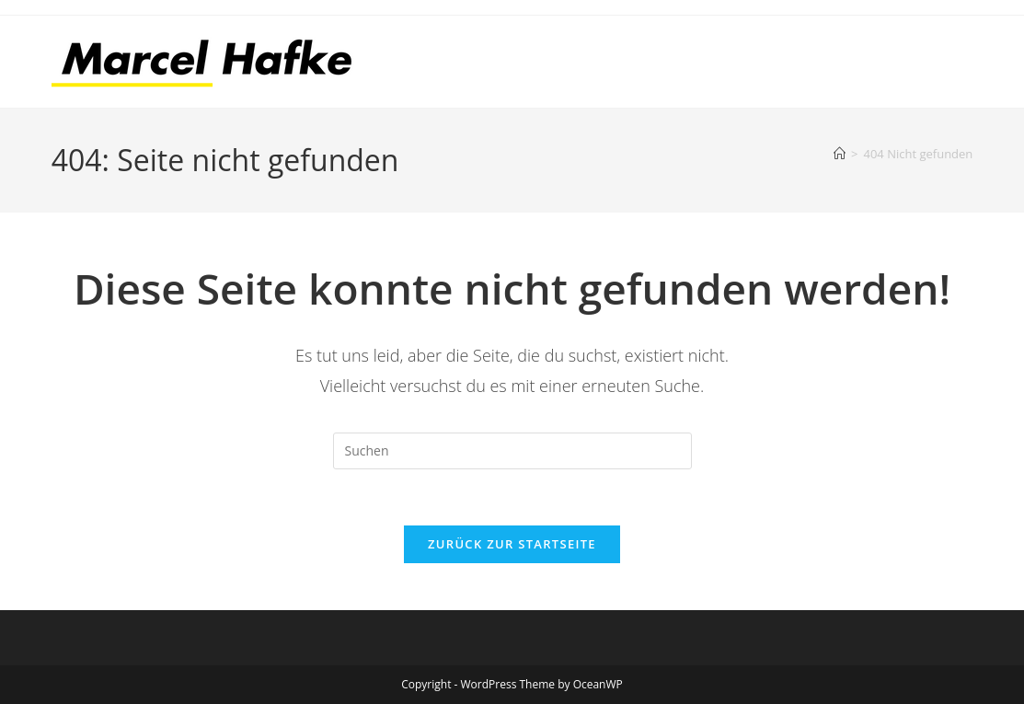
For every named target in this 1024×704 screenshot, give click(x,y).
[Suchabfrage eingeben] (512, 451)
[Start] (840, 153)
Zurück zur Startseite (512, 544)
